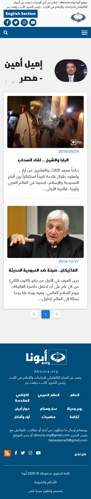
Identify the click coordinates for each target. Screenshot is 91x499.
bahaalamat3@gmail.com (68, 440)
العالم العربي (48, 395)
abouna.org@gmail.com (51, 434)
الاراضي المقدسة (22, 398)
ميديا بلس (35, 490)
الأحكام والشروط (45, 481)
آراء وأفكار (22, 417)
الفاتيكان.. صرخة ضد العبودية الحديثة (43, 270)
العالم (74, 395)
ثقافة (75, 417)
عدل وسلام (48, 408)
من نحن (80, 454)
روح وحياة (74, 408)
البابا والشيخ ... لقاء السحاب (43, 159)
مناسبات (48, 417)
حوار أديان (22, 408)
